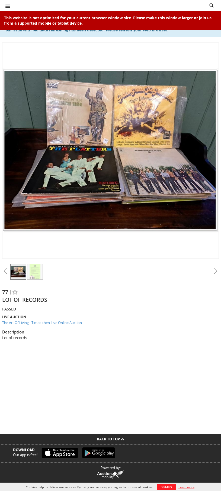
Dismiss (166, 487)
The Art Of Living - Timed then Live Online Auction (42, 322)
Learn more (186, 487)
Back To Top (110, 439)
